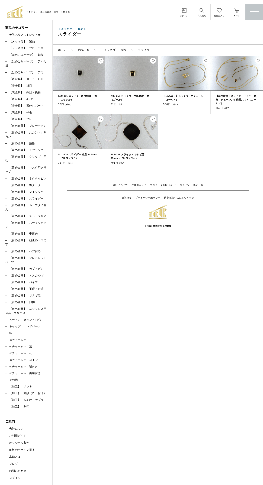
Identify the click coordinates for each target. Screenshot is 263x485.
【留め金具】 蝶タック (25, 185)
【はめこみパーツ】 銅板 (26, 54)
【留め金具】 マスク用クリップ (25, 169)
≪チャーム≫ (17, 339)
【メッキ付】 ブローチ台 (26, 48)
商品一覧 (198, 185)
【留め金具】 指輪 (22, 143)
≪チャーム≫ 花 (20, 353)
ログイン (184, 185)
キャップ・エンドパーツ (25, 326)
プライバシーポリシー (147, 197)
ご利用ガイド (138, 185)
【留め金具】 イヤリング (26, 149)
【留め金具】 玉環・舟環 (26, 288)
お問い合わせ (168, 185)
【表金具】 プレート (23, 119)
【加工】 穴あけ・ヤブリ (26, 399)
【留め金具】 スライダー (26, 198)
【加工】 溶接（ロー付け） (27, 393)
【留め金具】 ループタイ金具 (25, 207)
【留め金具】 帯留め (23, 233)
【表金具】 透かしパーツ (26, 105)
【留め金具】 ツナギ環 (25, 295)
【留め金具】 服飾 (22, 302)
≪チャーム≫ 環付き (23, 366)
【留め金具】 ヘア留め (25, 251)
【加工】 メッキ (20, 386)
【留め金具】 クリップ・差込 (25, 158)
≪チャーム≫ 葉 (20, 346)
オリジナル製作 (19, 442)
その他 (13, 379)
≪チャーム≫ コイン (23, 359)
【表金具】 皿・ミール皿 (26, 78)
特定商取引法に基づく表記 (179, 197)
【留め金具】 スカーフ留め (27, 216)
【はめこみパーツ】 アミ (26, 72)
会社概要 (127, 197)
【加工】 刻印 (19, 406)
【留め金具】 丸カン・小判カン (25, 134)
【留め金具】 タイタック (26, 191)
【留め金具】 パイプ (23, 282)
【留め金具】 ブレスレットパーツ (25, 260)
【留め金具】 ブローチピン (27, 125)
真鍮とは (15, 456)
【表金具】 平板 (20, 112)
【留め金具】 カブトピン (26, 268)
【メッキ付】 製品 (22, 41)
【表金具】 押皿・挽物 (25, 92)
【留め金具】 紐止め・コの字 (25, 242)
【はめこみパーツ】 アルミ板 (25, 63)
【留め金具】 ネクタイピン (27, 178)
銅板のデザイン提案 (22, 449)
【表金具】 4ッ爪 (21, 99)
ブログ (153, 185)
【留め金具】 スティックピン (25, 224)
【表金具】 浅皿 (20, 85)
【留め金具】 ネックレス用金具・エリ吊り (25, 311)
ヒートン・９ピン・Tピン (25, 319)
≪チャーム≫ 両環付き (25, 373)
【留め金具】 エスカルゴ (26, 275)
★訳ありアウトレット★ (25, 34)
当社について (120, 185)
